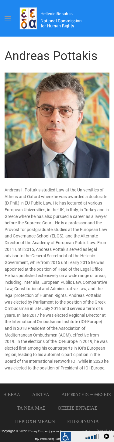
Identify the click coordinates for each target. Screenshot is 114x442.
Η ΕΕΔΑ (11, 394)
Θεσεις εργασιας (77, 408)
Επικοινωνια (83, 421)
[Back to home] (57, 18)
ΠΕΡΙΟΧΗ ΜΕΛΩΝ (35, 421)
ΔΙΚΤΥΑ (40, 394)
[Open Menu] (8, 18)
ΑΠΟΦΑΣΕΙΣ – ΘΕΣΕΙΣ (86, 394)
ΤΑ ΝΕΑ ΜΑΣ (31, 408)
